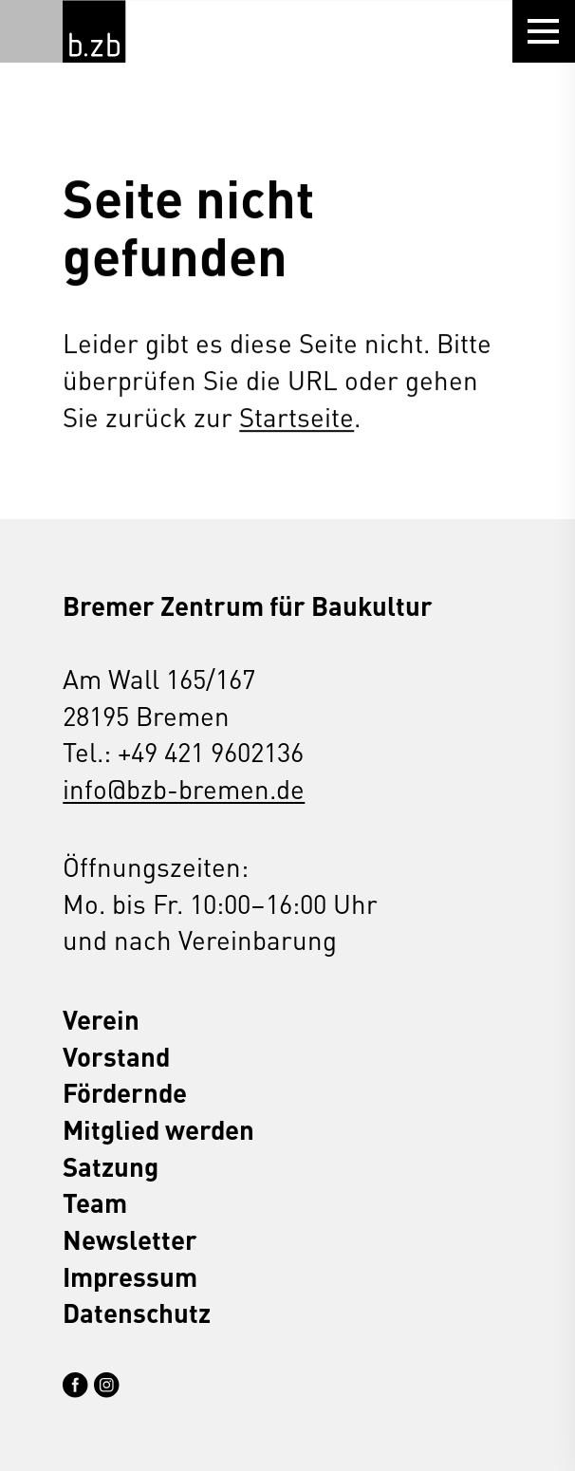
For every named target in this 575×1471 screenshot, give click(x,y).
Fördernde (125, 1091)
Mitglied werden (158, 1128)
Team (95, 1201)
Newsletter (130, 1238)
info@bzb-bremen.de (184, 788)
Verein (101, 1018)
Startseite (296, 416)
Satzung (110, 1165)
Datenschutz (137, 1312)
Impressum (130, 1275)
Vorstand (116, 1055)
